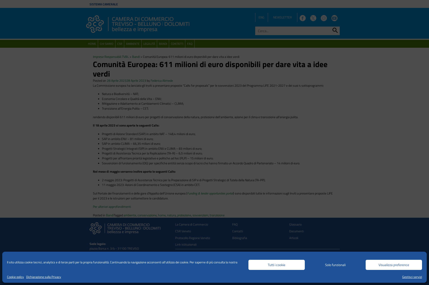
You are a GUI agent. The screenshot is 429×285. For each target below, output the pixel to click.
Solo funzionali (335, 264)
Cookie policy (15, 276)
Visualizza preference (394, 264)
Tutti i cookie (276, 264)
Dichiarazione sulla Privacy (43, 276)
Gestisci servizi (412, 276)
